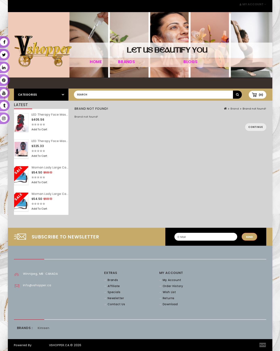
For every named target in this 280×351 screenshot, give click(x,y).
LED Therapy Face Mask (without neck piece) (66, 141)
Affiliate (114, 286)
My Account (172, 280)
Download (170, 304)
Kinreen (43, 328)
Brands (126, 62)
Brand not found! (254, 108)
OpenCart (40, 345)
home (96, 62)
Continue (255, 127)
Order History (173, 286)
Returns (169, 298)
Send (249, 237)
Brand (235, 108)
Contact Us (116, 304)
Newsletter (116, 298)
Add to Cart (39, 129)
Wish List (169, 292)
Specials (114, 292)
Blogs (191, 62)
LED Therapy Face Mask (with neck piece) (63, 115)
